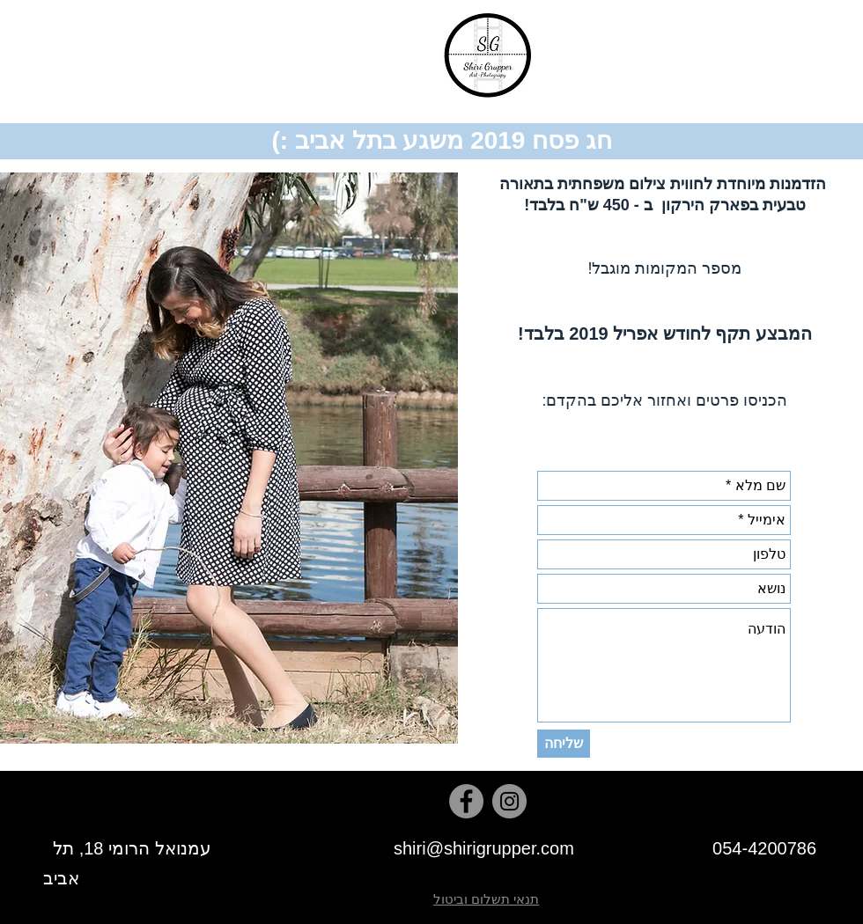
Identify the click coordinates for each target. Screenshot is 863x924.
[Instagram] (509, 801)
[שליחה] (563, 744)
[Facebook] (466, 801)
